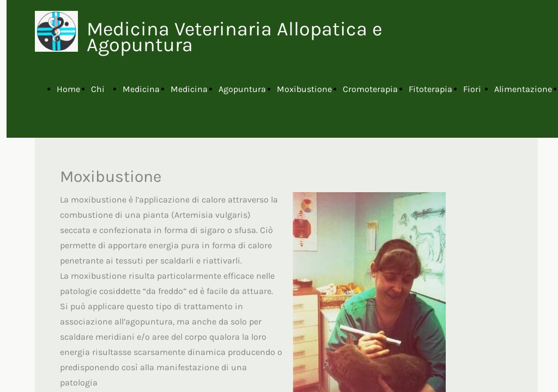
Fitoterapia (430, 89)
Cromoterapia (370, 89)
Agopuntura (242, 89)
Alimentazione (523, 89)
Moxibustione (304, 89)
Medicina (141, 89)
